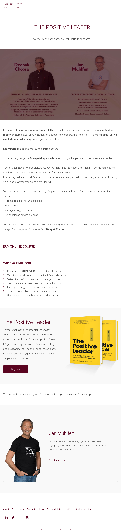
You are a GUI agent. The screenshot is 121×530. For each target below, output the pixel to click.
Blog (41, 509)
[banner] (16, 6)
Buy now (15, 369)
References (18, 509)
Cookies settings (84, 509)
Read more (57, 460)
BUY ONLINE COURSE (19, 246)
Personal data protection (59, 509)
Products (31, 509)
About (6, 509)
